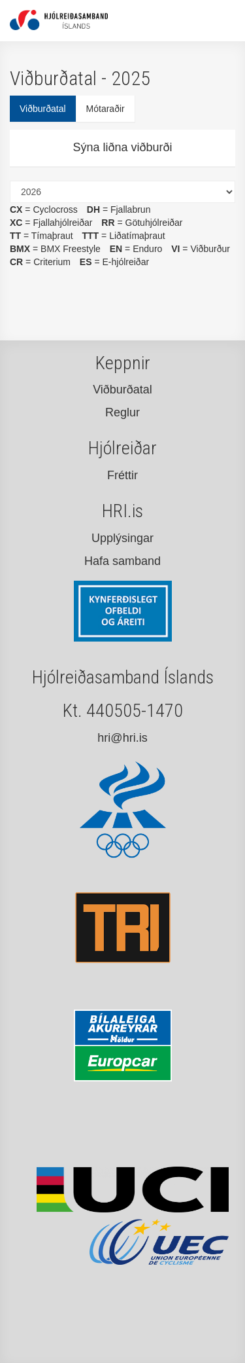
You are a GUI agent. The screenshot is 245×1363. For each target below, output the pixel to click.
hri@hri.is (122, 737)
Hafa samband (122, 561)
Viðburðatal (43, 108)
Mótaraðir (105, 108)
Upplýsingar (122, 538)
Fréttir (122, 475)
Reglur (122, 412)
